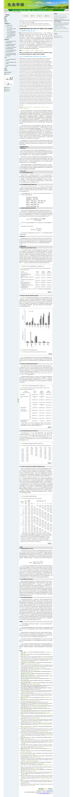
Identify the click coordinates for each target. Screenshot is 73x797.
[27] (19, 719)
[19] (19, 699)
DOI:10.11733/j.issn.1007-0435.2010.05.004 (40, 704)
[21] (19, 703)
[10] (19, 675)
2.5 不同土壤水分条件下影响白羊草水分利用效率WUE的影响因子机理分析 (11, 54)
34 (42, 553)
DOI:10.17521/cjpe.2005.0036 (39, 763)
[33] (19, 739)
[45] (19, 775)
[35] (19, 748)
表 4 (27, 475)
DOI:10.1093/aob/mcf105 (39, 747)
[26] (19, 715)
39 (33, 583)
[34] (19, 744)
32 (24, 489)
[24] (19, 710)
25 (50, 130)
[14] (19, 685)
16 (39, 118)
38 (30, 573)
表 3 (30, 434)
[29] (19, 726)
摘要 (5, 18)
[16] (19, 690)
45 (41, 599)
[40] (19, 762)
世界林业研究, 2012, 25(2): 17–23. (33, 670)
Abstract (5, 21)
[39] (19, 758)
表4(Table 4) (7, 90)
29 (22, 262)
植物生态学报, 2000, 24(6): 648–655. (33, 684)
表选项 (49, 427)
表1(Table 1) (7, 74)
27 (40, 232)
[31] (19, 732)
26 (48, 215)
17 (40, 118)
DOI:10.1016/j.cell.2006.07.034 (42, 731)
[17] (19, 693)
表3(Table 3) (7, 89)
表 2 (21, 365)
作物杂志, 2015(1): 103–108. (29, 738)
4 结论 (5, 68)
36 (37, 554)
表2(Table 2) (7, 87)
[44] (19, 771)
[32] (19, 737)
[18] (19, 697)
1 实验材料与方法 (7, 23)
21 (44, 130)
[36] (19, 750)
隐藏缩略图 (7, 14)
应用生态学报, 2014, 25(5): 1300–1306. (28, 754)
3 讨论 (5, 57)
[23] (19, 708)
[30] (19, 728)
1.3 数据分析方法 (8, 37)
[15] (19, 687)
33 (41, 553)
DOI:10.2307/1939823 (31, 785)
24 (41, 129)
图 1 (22, 297)
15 (27, 117)
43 (26, 593)
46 (32, 607)
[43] (19, 769)
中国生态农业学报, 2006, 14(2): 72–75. (27, 727)
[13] (19, 682)
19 (39, 126)
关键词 (5, 20)
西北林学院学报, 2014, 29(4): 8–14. (34, 677)
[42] (19, 766)
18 (38, 126)
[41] (19, 764)
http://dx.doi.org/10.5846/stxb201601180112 (61, 31)
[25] (19, 713)
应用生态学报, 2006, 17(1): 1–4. (30, 770)
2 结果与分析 (6, 39)
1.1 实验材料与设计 (9, 25)
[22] (19, 705)
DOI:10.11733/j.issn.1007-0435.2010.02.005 (31, 700)
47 (39, 607)
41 (42, 583)
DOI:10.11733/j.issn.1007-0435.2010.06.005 (38, 707)
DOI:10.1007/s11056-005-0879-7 (35, 721)
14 (26, 117)
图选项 (50, 353)
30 (37, 486)
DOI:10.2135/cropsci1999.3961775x (46, 657)
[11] (19, 678)
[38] (19, 755)
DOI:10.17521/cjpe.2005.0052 (38, 768)
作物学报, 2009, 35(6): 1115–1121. (35, 757)
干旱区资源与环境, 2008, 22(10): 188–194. (32, 663)
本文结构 (5, 16)
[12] (19, 680)
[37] (19, 753)
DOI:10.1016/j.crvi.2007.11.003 (40, 667)
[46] (19, 780)
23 (40, 135)
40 (34, 583)
